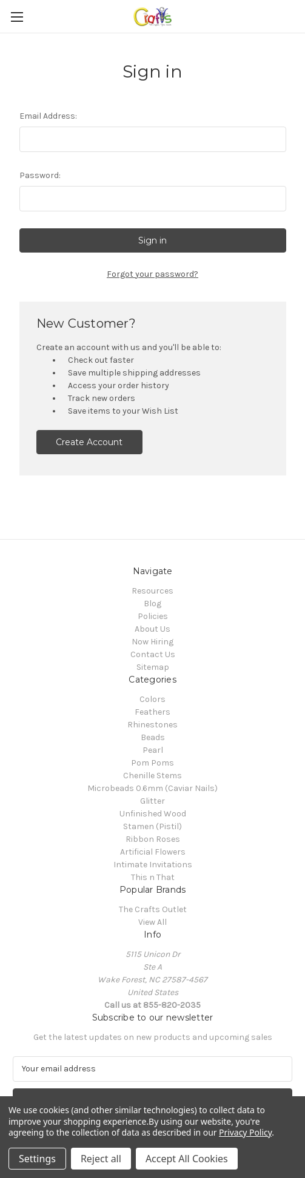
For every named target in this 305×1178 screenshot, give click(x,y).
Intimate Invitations (152, 864)
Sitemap (152, 667)
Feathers (152, 712)
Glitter (152, 801)
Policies (153, 616)
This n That (153, 877)
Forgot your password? (152, 274)
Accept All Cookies (187, 1158)
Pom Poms (152, 763)
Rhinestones (152, 725)
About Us (152, 629)
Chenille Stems (152, 775)
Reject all (101, 1158)
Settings (37, 1158)
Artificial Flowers (153, 852)
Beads (153, 737)
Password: (40, 175)
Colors (152, 699)
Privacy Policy (245, 1132)
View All (152, 922)
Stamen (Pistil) (152, 826)
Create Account (89, 442)
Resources (152, 591)
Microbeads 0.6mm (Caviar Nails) (152, 788)
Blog (152, 603)
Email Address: (48, 116)
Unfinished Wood (152, 814)
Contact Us (152, 654)
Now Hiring (152, 642)
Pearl (152, 750)
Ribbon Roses (153, 839)
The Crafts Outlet (153, 909)
